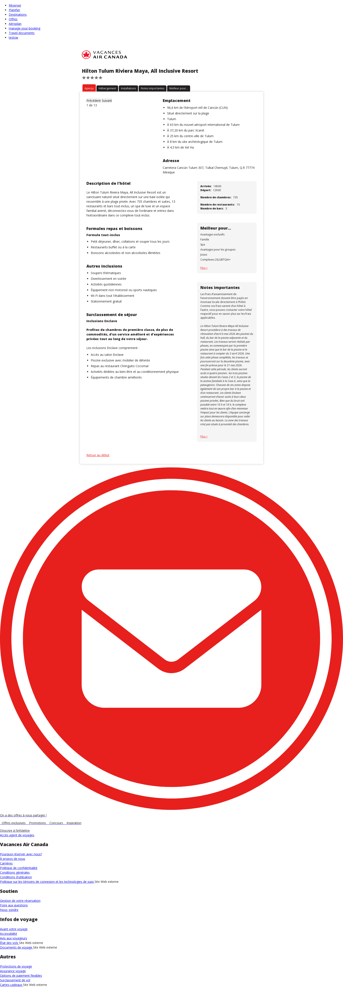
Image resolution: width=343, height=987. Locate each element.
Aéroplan (15, 24)
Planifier (14, 10)
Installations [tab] (128, 88)
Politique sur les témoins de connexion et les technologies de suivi (47, 882)
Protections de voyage (16, 966)
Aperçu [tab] (89, 88)
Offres (13, 19)
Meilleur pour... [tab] (178, 88)
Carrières (6, 863)
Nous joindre (9, 910)
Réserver (15, 5)
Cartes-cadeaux (11, 985)
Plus (203, 268)
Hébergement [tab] (107, 88)
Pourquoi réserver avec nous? (21, 854)
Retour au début (97, 455)
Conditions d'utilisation (16, 877)
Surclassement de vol (15, 980)
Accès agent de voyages (17, 835)
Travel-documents (22, 33)
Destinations (18, 14)
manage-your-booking (24, 28)
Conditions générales (15, 872)
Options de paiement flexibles (21, 975)
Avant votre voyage (14, 929)
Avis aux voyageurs (13, 938)
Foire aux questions (14, 905)
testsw (13, 37)
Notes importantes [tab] (152, 88)
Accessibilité (8, 934)
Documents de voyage (16, 947)
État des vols (9, 943)
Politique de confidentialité (18, 868)
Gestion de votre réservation (20, 901)
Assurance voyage (13, 971)
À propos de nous (12, 859)
